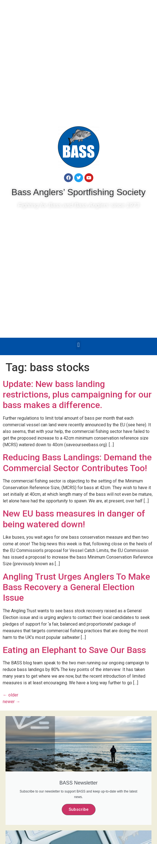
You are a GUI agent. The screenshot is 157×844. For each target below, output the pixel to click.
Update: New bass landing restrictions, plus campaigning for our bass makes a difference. (77, 395)
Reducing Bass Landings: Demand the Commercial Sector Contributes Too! (77, 462)
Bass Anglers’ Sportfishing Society (78, 192)
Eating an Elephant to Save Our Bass (74, 650)
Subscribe (79, 809)
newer (11, 701)
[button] (78, 345)
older (10, 695)
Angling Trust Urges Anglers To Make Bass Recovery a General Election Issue (76, 587)
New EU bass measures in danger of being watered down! (74, 518)
